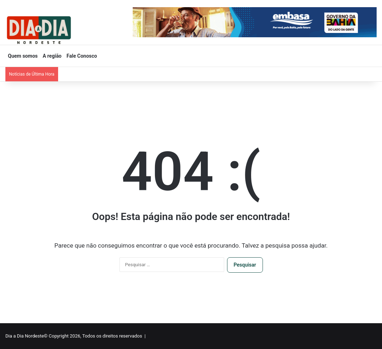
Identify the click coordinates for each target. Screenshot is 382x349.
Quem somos (23, 56)
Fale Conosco (82, 56)
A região (52, 56)
